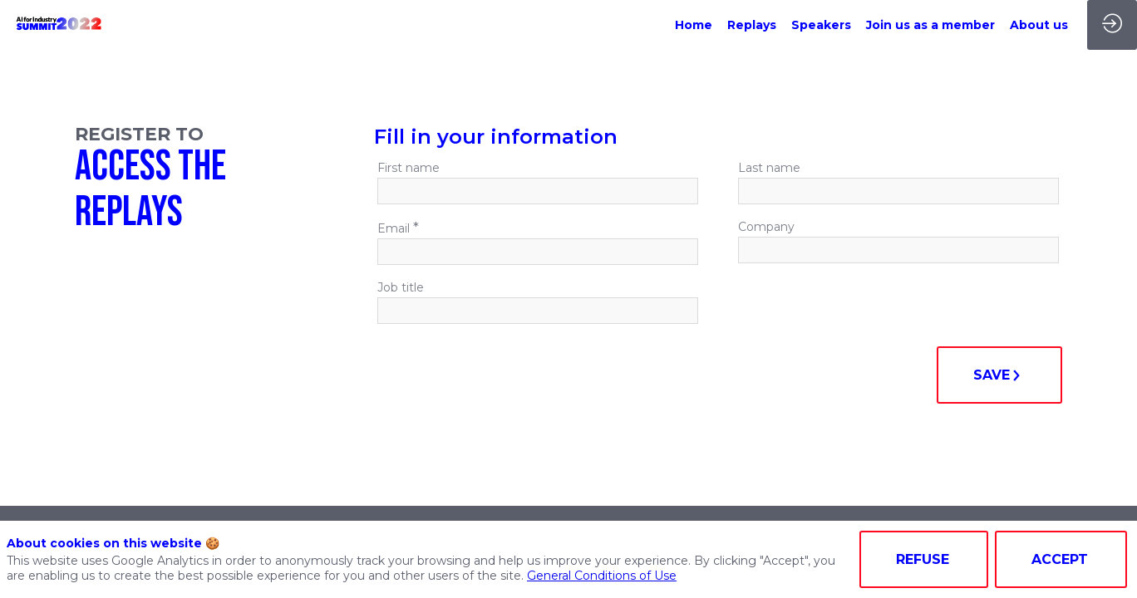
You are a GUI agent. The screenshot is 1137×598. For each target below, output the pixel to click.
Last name (769, 167)
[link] (693, 25)
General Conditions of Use (602, 575)
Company (766, 226)
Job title (400, 287)
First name (408, 167)
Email (398, 227)
